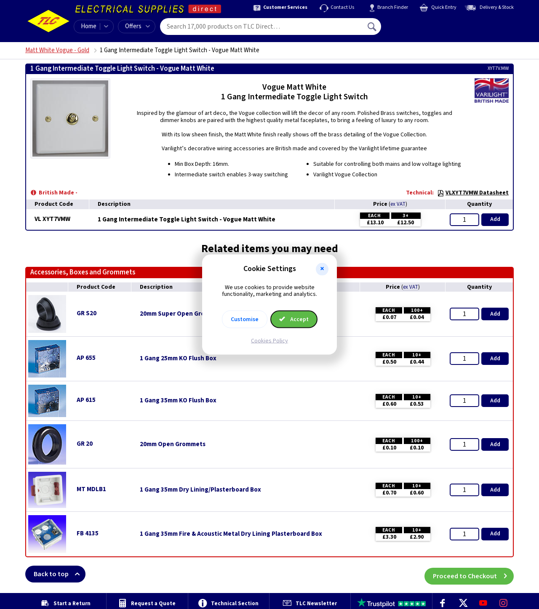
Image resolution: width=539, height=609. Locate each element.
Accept (294, 319)
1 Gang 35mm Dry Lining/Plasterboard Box (200, 490)
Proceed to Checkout (473, 574)
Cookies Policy (269, 341)
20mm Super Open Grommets (182, 314)
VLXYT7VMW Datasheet (473, 193)
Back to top (59, 574)
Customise (245, 319)
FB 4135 (88, 533)
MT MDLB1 (91, 489)
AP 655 (86, 358)
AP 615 (86, 400)
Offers (137, 26)
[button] (322, 269)
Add (495, 219)
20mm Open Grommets (172, 444)
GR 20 (85, 443)
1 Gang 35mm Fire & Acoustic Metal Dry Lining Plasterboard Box (231, 534)
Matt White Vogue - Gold (57, 50)
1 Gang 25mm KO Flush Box (178, 358)
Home (88, 26)
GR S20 (86, 313)
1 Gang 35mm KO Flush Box (178, 400)
